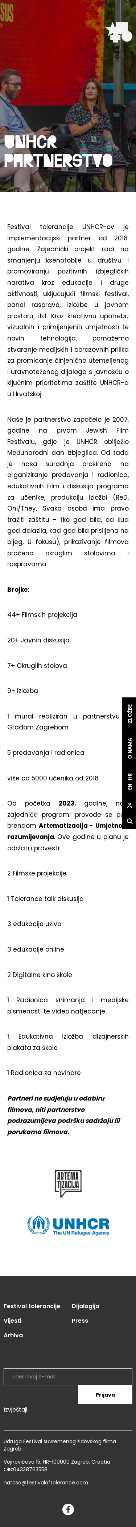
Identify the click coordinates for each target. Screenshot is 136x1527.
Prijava (105, 1394)
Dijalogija (85, 1306)
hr (128, 776)
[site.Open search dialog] (128, 822)
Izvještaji (15, 1409)
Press (80, 1321)
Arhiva (13, 1335)
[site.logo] (118, 32)
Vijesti (12, 1321)
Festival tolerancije (32, 1306)
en (128, 787)
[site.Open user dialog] (128, 806)
